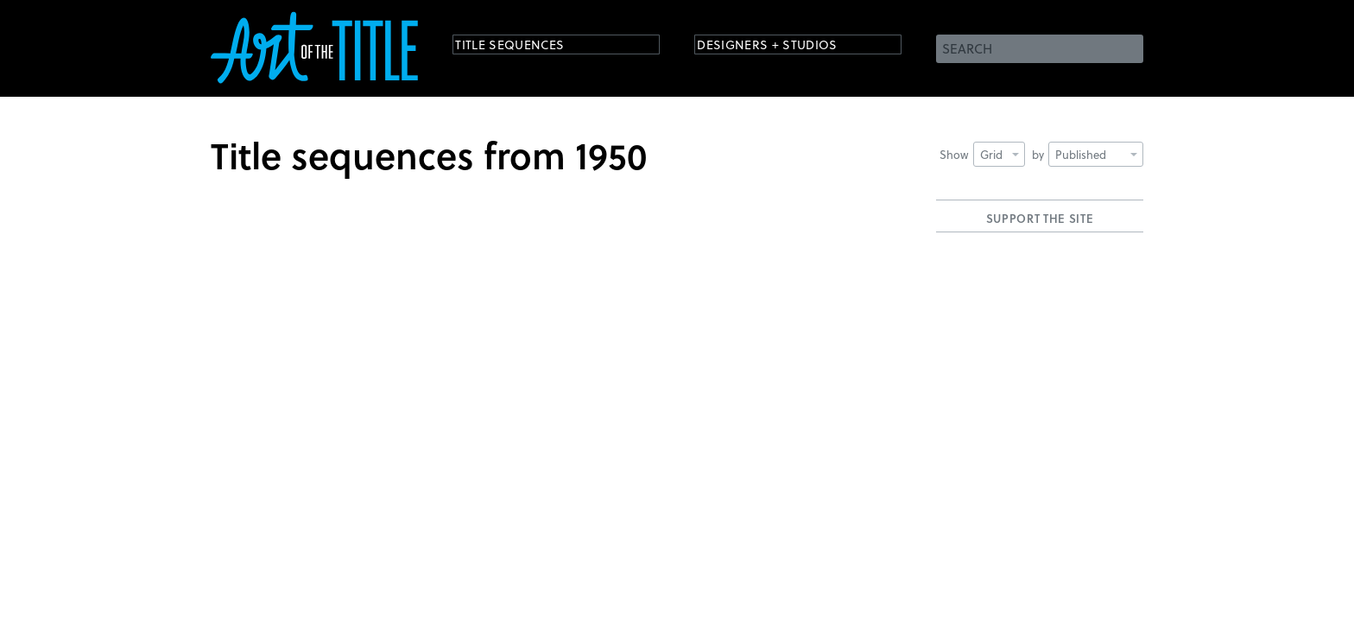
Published (1096, 154)
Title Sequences (525, 47)
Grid (999, 154)
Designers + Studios (785, 47)
